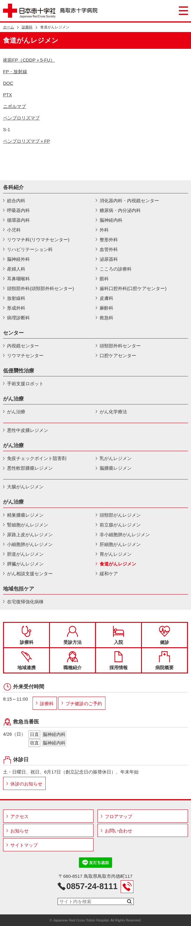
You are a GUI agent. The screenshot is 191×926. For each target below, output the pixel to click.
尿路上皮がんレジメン (30, 534)
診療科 (27, 27)
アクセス (19, 816)
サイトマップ (24, 845)
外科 (104, 229)
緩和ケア (109, 573)
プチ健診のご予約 (83, 703)
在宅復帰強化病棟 (25, 601)
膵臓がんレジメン (25, 563)
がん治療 (16, 411)
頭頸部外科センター (120, 345)
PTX (7, 94)
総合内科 (16, 200)
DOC (8, 83)
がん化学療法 (113, 411)
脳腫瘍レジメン (116, 468)
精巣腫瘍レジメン (25, 515)
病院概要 (164, 660)
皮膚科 (106, 298)
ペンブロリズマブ (21, 117)
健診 (164, 635)
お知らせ (19, 830)
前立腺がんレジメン (120, 524)
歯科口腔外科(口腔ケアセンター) (133, 288)
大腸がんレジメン (25, 486)
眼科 (104, 278)
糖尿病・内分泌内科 (120, 210)
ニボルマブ (14, 106)
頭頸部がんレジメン (120, 515)
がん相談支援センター (30, 573)
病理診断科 (18, 317)
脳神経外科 (18, 259)
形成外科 (16, 307)
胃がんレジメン (116, 554)
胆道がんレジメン (25, 554)
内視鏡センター (23, 345)
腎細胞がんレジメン (27, 524)
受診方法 (72, 635)
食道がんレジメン (118, 563)
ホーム (8, 27)
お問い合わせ (118, 830)
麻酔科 (106, 307)
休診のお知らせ (26, 783)
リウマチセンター (25, 355)
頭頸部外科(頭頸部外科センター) (40, 288)
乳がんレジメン (116, 458)
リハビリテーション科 (30, 249)
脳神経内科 (111, 220)
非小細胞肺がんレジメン (125, 534)
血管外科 (109, 249)
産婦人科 (16, 268)
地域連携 (26, 660)
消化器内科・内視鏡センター (129, 200)
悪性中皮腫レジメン (27, 430)
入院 (118, 635)
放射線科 (16, 298)
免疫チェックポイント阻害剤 (36, 458)
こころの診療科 (116, 268)
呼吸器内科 (18, 210)
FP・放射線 (15, 71)
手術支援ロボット (25, 383)
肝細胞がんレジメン (120, 544)
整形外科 (109, 239)
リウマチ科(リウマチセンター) (38, 239)
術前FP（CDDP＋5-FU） (29, 60)
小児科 (14, 229)
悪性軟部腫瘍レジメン (30, 468)
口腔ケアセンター (118, 355)
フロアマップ (118, 816)
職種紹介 (72, 660)
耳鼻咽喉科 (18, 278)
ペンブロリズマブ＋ (26, 141)
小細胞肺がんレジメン (30, 544)
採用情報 (118, 660)
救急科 (106, 317)
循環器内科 (18, 220)
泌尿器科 (109, 259)
